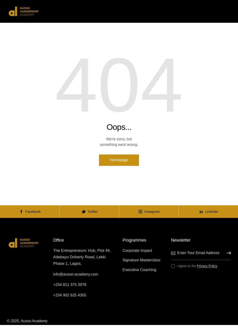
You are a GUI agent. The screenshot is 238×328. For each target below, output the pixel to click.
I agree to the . (197, 269)
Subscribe (227, 256)
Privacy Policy (207, 269)
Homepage (119, 160)
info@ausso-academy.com (76, 277)
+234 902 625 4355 (70, 298)
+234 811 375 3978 (70, 287)
